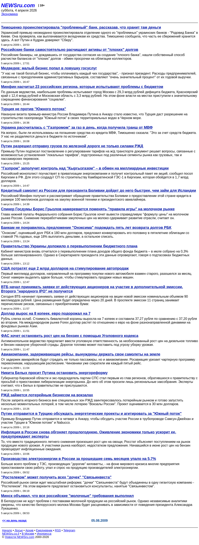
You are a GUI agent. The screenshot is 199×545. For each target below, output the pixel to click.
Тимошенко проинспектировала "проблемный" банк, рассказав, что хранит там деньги (81, 27)
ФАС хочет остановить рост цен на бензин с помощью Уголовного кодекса (69, 336)
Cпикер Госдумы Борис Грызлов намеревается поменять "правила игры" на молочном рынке (88, 209)
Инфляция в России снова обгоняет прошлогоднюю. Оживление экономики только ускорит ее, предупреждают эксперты (88, 434)
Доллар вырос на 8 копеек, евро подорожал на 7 (45, 313)
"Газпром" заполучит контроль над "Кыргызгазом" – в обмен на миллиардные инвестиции (85, 168)
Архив (29, 530)
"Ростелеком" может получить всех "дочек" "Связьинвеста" (56, 477)
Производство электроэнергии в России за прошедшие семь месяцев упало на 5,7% (78, 459)
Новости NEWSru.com (19, 537)
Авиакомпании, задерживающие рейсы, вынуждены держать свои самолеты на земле (80, 354)
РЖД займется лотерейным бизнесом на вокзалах (47, 395)
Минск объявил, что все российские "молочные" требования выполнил (67, 496)
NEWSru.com (18, 5)
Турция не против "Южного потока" (33, 109)
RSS (58, 530)
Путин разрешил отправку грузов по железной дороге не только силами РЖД (72, 146)
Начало (7, 530)
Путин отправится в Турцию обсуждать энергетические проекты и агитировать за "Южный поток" (91, 414)
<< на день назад (14, 520)
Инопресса (44, 533)
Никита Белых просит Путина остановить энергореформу (54, 373)
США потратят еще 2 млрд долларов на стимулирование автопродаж (65, 268)
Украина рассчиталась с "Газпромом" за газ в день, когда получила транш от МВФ (77, 127)
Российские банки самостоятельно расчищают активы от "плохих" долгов (69, 50)
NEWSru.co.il (10, 533)
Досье (19, 530)
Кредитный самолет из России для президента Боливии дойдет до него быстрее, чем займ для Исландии (98, 190)
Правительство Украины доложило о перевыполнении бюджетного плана (69, 246)
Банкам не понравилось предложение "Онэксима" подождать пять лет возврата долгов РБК (86, 228)
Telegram (69, 530)
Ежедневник (44, 530)
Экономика (9, 14)
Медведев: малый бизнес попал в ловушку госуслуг (49, 68)
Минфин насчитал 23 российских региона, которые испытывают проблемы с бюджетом (82, 87)
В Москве (28, 533)
